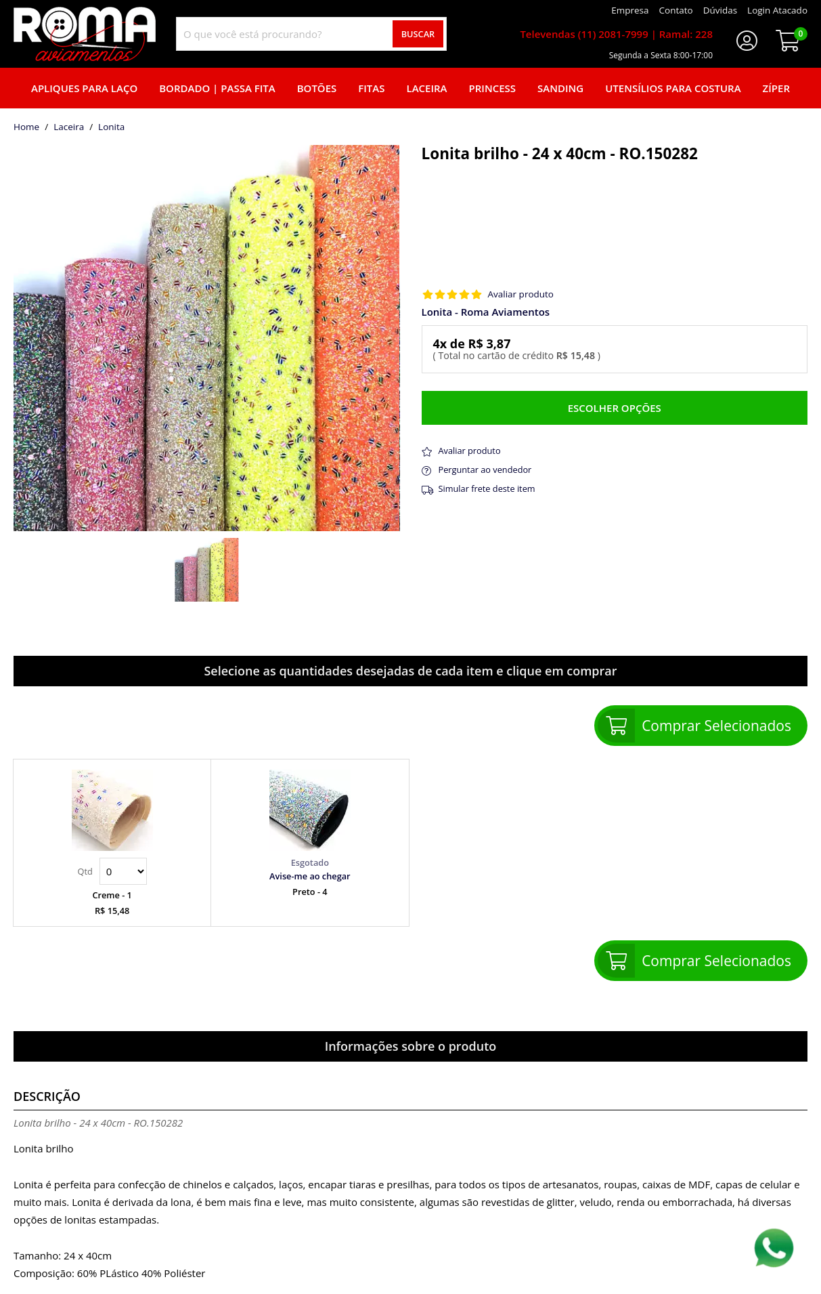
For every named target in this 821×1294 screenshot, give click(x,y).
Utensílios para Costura (672, 88)
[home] (85, 34)
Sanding (560, 88)
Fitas (371, 88)
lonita (111, 127)
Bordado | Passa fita (217, 88)
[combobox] (311, 34)
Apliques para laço (84, 88)
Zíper (776, 88)
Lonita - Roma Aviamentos (486, 312)
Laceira (427, 88)
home (26, 127)
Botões (317, 88)
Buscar (418, 34)
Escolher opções (614, 408)
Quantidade (123, 871)
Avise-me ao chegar (310, 876)
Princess (492, 88)
